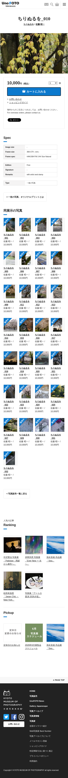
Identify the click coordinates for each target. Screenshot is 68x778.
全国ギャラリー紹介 (38, 726)
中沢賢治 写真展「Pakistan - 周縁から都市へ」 (11, 560)
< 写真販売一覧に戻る (16, 493)
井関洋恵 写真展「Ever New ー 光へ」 (33, 560)
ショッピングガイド (18, 102)
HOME (32, 691)
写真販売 (33, 696)
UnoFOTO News (37, 701)
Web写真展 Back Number (40, 731)
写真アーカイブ (36, 711)
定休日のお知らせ (11, 645)
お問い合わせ (15, 99)
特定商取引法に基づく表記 (41, 751)
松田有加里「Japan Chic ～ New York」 (11, 596)
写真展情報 (34, 716)
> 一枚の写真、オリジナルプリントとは (25, 197)
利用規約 (33, 761)
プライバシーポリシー (39, 756)
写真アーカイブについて (40, 736)
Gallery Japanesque (39, 706)
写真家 (32, 721)
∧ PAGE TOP (59, 680)
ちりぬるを (28, 24)
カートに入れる (34, 91)
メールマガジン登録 (38, 741)
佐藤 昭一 (40, 24)
